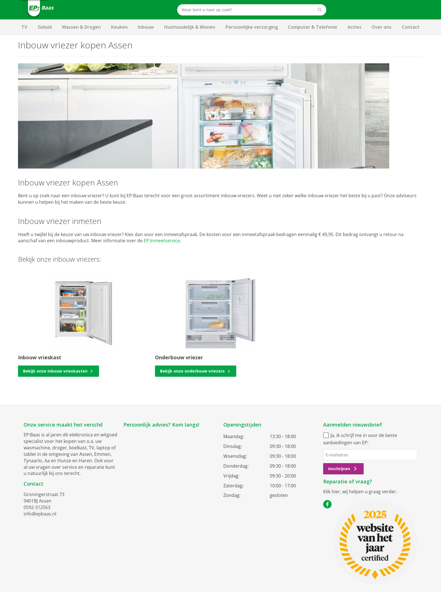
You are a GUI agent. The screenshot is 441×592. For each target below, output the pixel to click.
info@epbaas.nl (40, 514)
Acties (354, 27)
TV (24, 27)
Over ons (382, 27)
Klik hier (331, 491)
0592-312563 (37, 507)
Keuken (119, 27)
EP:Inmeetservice (162, 240)
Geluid (45, 27)
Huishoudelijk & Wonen (189, 27)
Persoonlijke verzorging (252, 27)
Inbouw (146, 27)
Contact (411, 27)
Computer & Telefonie (312, 27)
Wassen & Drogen (81, 27)
